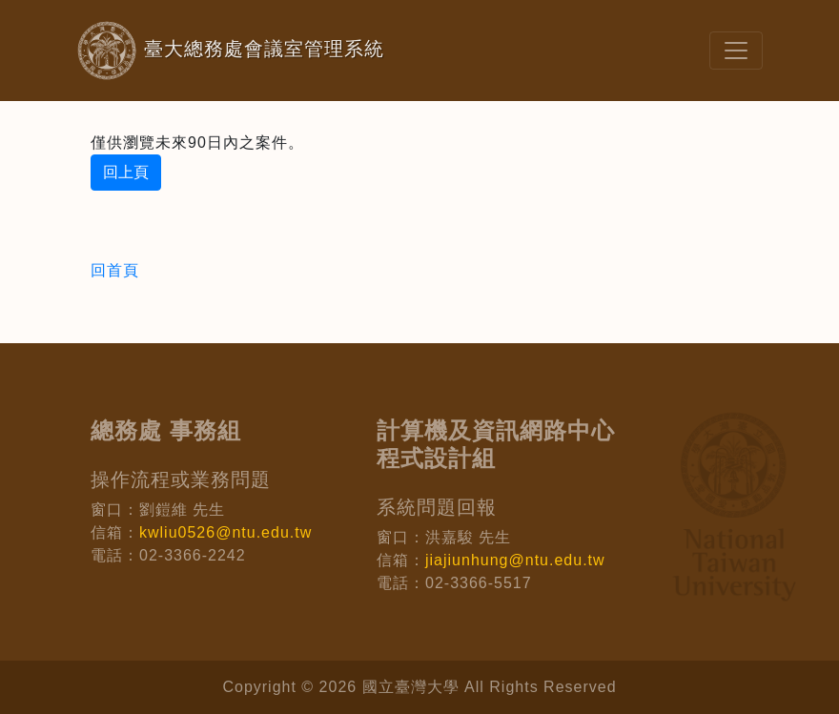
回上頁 (126, 172)
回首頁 (115, 270)
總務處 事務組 (166, 430)
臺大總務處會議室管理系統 (199, 50)
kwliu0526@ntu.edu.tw (225, 532)
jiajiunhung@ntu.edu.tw (515, 560)
